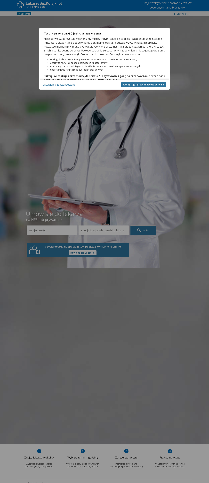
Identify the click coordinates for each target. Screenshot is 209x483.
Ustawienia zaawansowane (58, 84)
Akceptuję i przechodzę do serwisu (143, 84)
